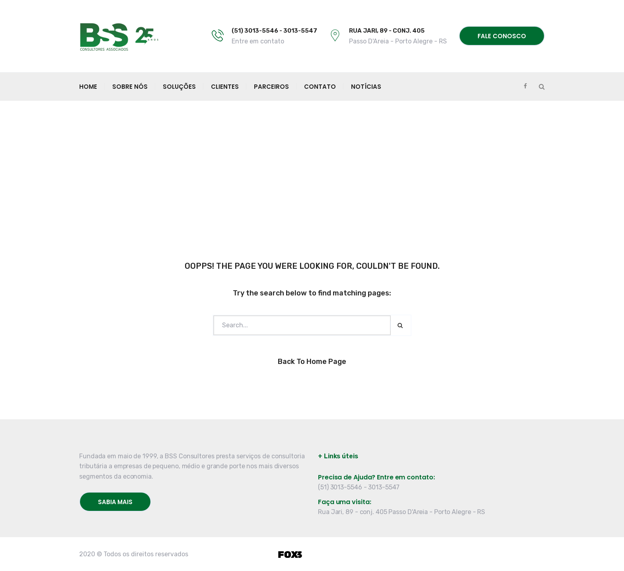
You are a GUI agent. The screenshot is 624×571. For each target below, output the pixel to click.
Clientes (225, 86)
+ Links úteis (338, 456)
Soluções (179, 86)
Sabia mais (115, 502)
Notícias (366, 86)
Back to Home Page (312, 361)
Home (88, 86)
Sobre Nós (130, 86)
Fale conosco (502, 36)
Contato (320, 86)
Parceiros (271, 86)
